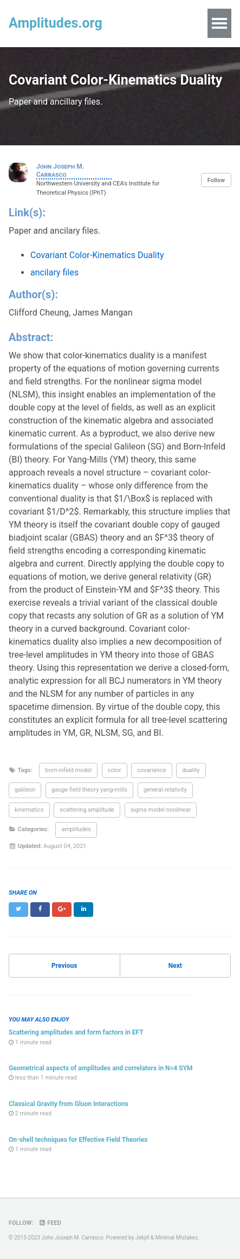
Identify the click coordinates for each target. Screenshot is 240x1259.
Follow (216, 180)
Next (175, 965)
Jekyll (142, 1238)
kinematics (29, 809)
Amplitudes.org (55, 23)
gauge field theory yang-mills (89, 789)
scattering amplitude (87, 809)
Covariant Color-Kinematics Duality (97, 255)
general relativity (165, 789)
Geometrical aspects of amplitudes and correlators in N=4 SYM (101, 1068)
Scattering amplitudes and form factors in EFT (76, 1032)
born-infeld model (68, 770)
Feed (49, 1222)
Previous (64, 965)
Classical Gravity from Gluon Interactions (68, 1104)
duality (190, 770)
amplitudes (76, 829)
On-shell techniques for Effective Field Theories (78, 1140)
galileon (25, 789)
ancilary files (54, 272)
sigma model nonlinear (161, 809)
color (114, 770)
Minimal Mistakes (176, 1238)
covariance (151, 770)
